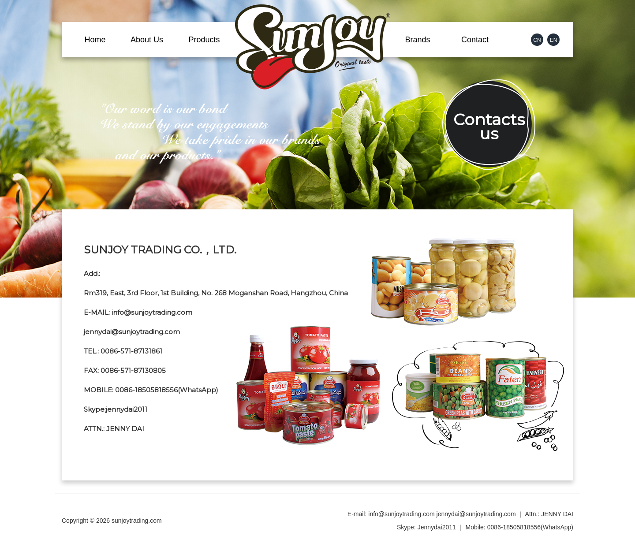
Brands (417, 39)
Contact (475, 39)
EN (553, 40)
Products (204, 39)
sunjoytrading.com (137, 520)
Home (94, 39)
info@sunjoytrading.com (401, 513)
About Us (147, 39)
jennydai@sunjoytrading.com (476, 513)
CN (537, 40)
